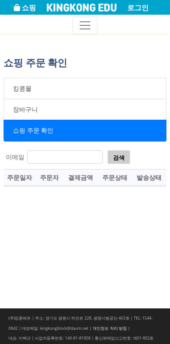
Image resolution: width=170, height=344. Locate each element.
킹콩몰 (22, 88)
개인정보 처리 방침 (110, 328)
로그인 (138, 7)
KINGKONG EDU (81, 8)
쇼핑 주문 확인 (33, 130)
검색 (119, 158)
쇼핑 (25, 7)
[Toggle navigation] (85, 25)
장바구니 (25, 109)
